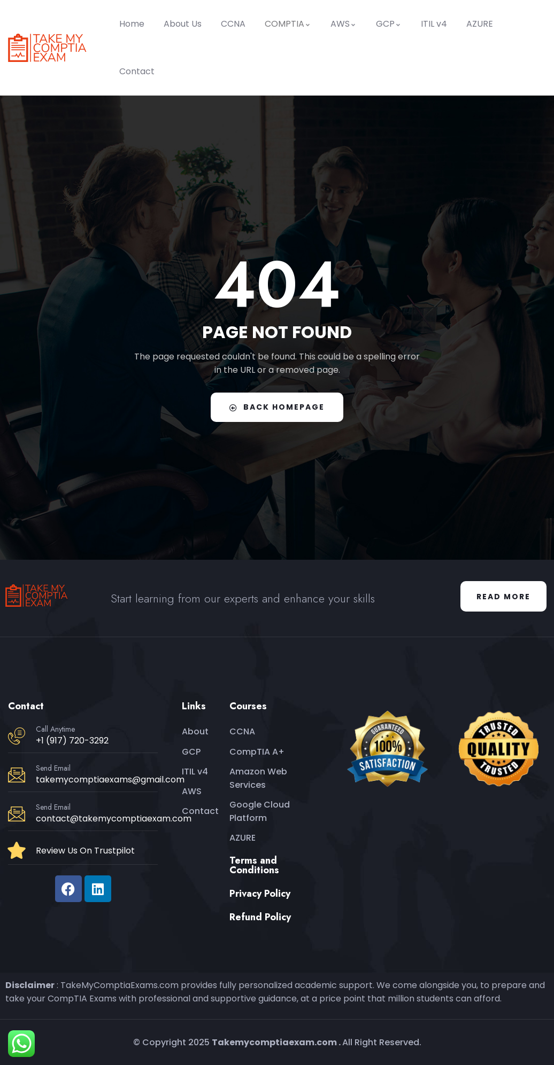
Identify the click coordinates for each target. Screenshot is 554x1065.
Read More (503, 596)
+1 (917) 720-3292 (72, 740)
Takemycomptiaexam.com (274, 1042)
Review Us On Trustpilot (85, 850)
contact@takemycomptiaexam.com (113, 818)
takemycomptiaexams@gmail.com (110, 779)
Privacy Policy (259, 893)
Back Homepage (277, 407)
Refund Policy (260, 917)
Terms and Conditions (254, 865)
